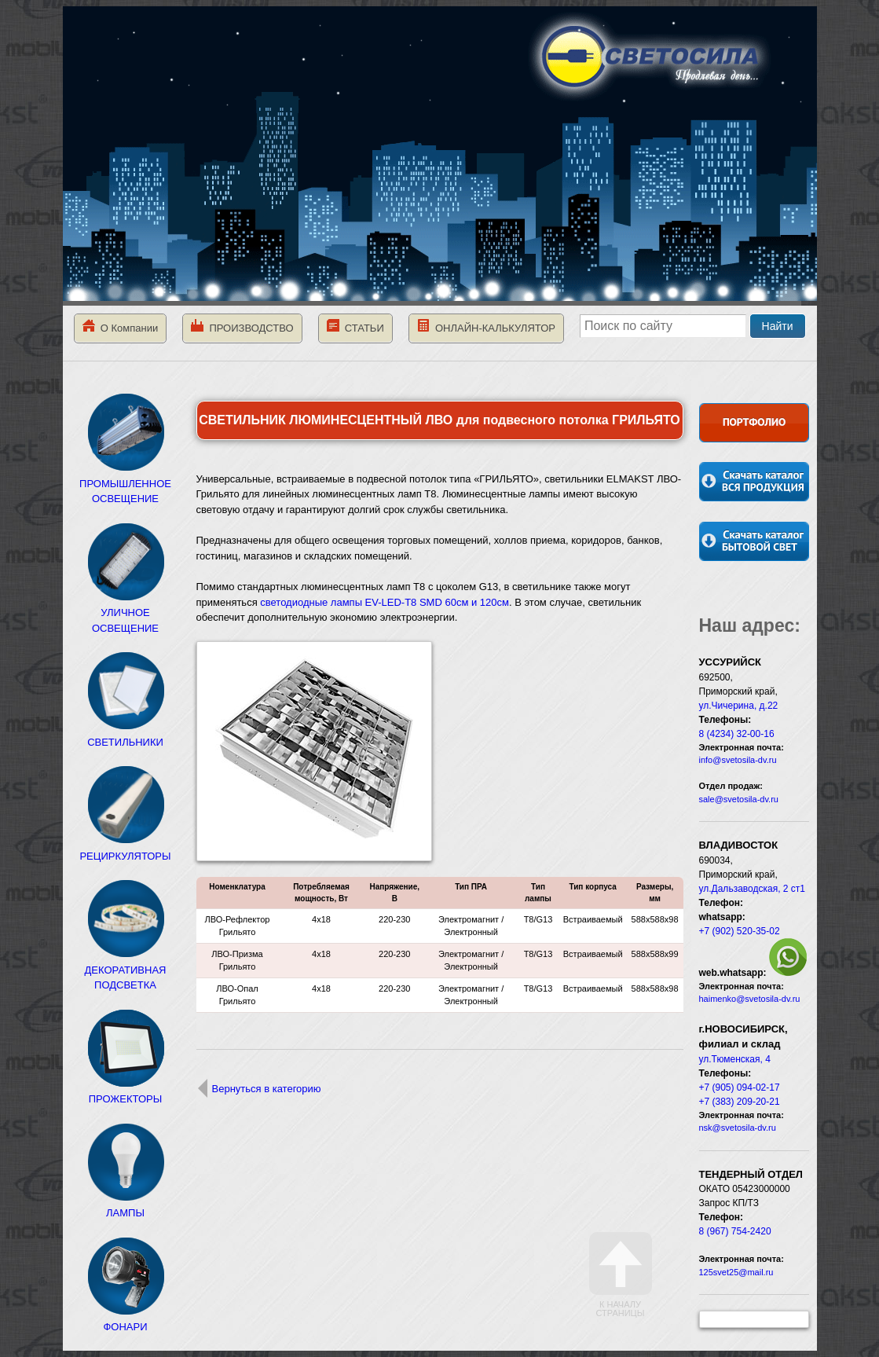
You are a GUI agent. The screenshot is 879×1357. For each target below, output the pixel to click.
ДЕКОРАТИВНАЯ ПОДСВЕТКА (126, 969)
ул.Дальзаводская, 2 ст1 (752, 888)
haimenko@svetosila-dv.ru (749, 998)
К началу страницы (620, 1275)
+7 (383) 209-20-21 (739, 1101)
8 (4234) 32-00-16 (737, 733)
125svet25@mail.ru (736, 1272)
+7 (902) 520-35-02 (739, 931)
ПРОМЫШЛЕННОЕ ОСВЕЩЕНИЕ (125, 483)
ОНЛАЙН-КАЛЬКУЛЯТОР (486, 326)
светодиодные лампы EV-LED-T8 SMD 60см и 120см (384, 602)
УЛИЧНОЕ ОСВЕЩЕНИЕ (125, 613)
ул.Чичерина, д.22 (738, 705)
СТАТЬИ (355, 326)
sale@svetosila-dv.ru (738, 799)
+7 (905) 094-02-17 (739, 1087)
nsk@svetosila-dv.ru (737, 1127)
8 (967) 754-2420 (735, 1231)
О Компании (120, 326)
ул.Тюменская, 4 (735, 1059)
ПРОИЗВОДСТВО (242, 326)
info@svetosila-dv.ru (738, 760)
